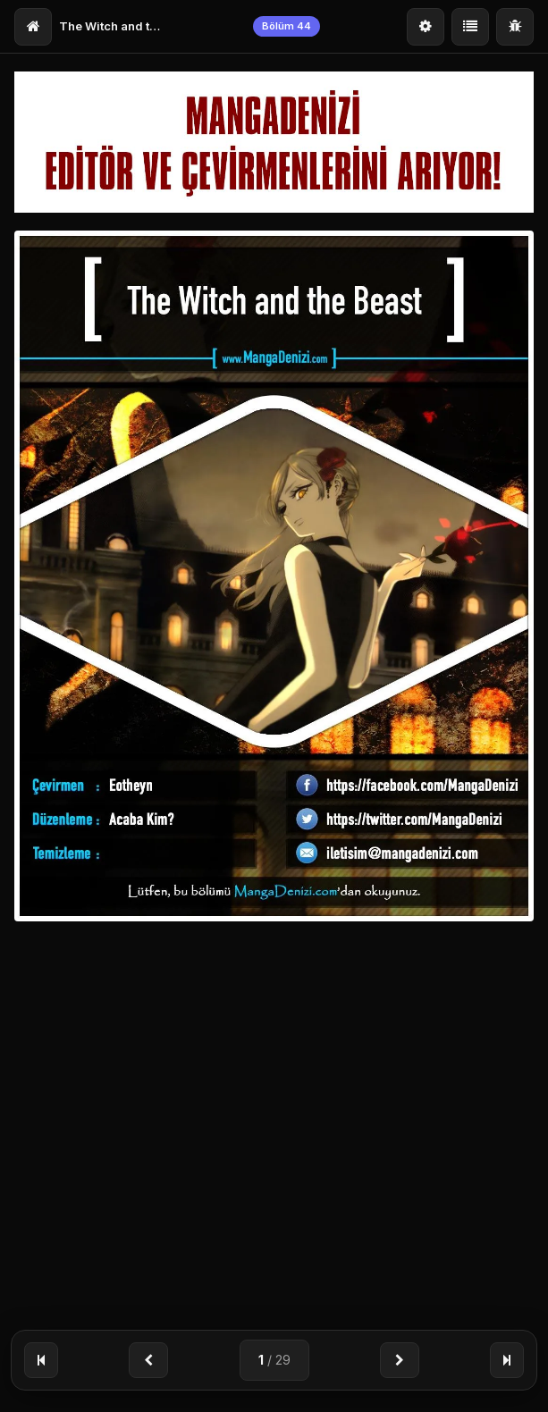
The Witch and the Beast (112, 26)
